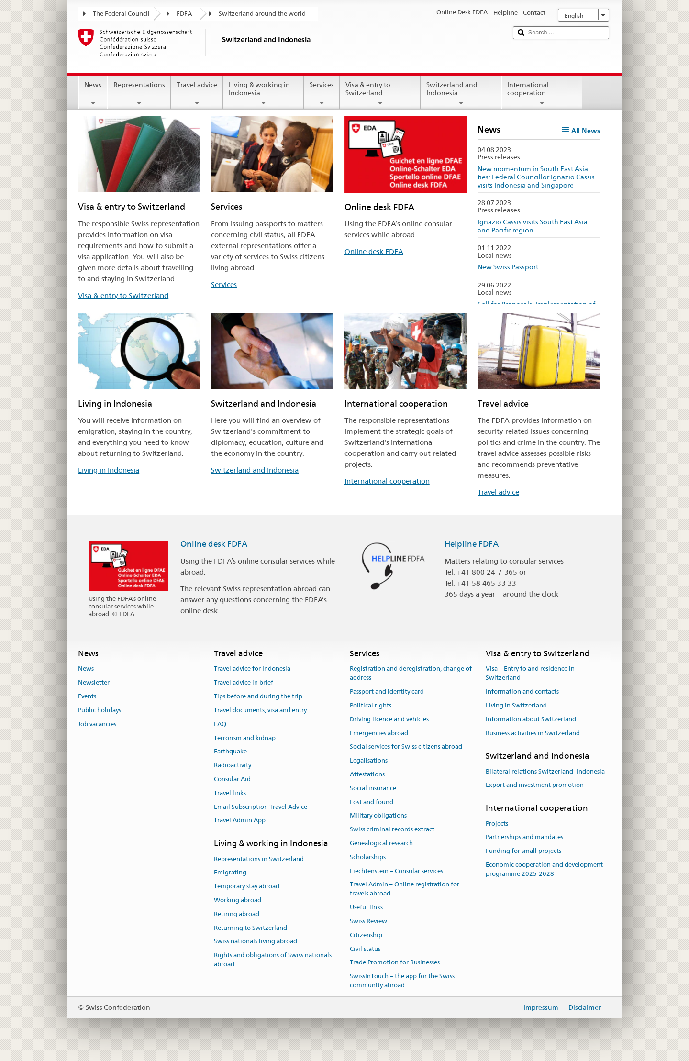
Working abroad (237, 900)
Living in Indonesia (108, 470)
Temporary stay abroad (246, 886)
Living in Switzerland (516, 705)
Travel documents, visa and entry (260, 710)
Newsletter (94, 682)
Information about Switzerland (531, 719)
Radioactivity (232, 765)
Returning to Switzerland (250, 927)
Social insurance (373, 788)
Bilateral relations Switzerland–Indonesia (545, 771)
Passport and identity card (387, 691)
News (93, 94)
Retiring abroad (236, 913)
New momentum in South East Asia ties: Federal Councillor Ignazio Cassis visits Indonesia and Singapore (536, 176)
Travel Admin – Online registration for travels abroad (404, 889)
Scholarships (368, 857)
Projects (497, 823)
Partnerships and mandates (524, 837)
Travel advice (196, 94)
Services (321, 94)
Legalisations (369, 760)
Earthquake (230, 751)
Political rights (370, 705)
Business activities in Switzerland (533, 733)
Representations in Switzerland (259, 858)
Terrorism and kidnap (245, 737)
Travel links (230, 792)
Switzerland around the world (262, 13)
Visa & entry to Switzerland (380, 94)
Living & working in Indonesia (263, 94)
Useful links (366, 907)
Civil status (365, 948)
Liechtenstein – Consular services (396, 870)
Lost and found (371, 802)
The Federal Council (121, 13)
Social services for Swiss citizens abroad (406, 747)
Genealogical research (381, 843)
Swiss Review (368, 921)
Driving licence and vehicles (389, 719)
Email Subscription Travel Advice (260, 806)
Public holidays (99, 710)
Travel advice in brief (243, 682)
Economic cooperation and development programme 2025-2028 (544, 869)
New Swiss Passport (508, 267)
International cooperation (542, 94)
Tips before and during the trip (258, 696)
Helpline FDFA (472, 544)
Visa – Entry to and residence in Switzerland (530, 673)
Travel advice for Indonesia (252, 669)
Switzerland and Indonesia (461, 94)
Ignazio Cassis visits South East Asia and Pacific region (533, 226)
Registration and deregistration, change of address (411, 673)
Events (87, 696)
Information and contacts (522, 691)
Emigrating (230, 872)
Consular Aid (232, 779)
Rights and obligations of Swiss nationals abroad (273, 959)
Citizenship (366, 935)
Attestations (367, 774)
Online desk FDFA (373, 251)
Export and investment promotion (535, 785)
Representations (139, 94)
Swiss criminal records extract (392, 829)
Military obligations (378, 815)
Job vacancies (97, 724)
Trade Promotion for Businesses (395, 962)
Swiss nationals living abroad (255, 941)
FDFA (184, 13)
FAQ (220, 724)
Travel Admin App (240, 820)
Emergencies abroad (379, 733)
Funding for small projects (523, 850)
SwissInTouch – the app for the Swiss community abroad (402, 981)
